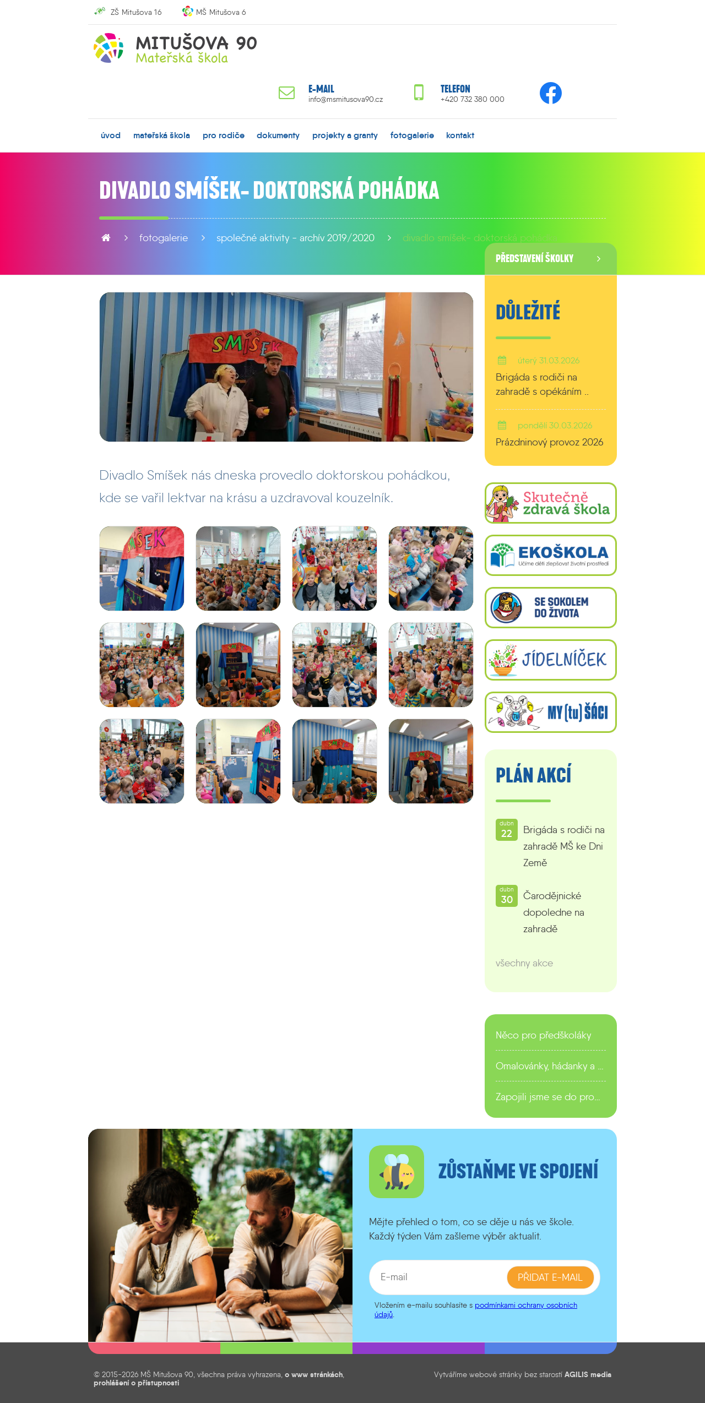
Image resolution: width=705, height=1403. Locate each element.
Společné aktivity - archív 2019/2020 (295, 238)
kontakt (460, 134)
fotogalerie (412, 134)
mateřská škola (161, 134)
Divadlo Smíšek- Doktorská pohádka (480, 238)
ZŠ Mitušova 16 (136, 12)
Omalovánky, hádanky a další (551, 1066)
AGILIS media (588, 1374)
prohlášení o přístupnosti (136, 1382)
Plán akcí (533, 776)
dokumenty (278, 134)
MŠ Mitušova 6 (221, 12)
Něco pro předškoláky (543, 1035)
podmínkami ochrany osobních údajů (476, 1309)
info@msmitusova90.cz (345, 99)
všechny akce (524, 963)
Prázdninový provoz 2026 (550, 442)
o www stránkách (314, 1374)
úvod (111, 134)
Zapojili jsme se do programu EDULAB (551, 1097)
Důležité (528, 313)
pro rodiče (224, 134)
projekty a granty (345, 134)
